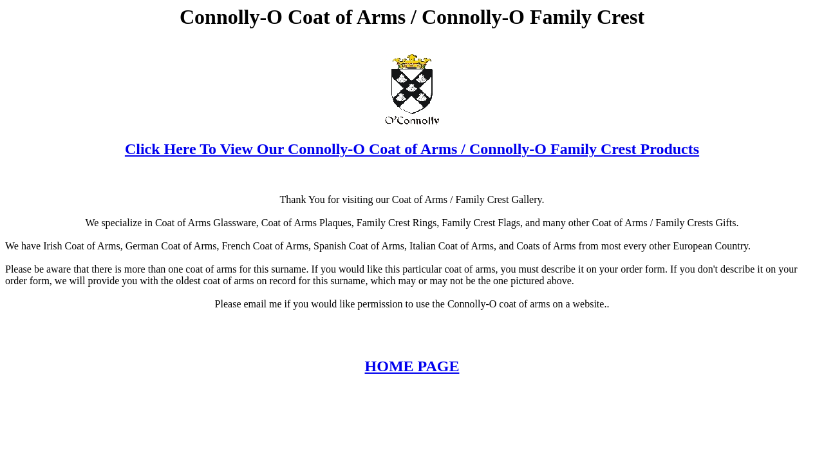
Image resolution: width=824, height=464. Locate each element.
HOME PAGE (412, 366)
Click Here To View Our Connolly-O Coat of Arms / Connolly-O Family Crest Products (412, 148)
